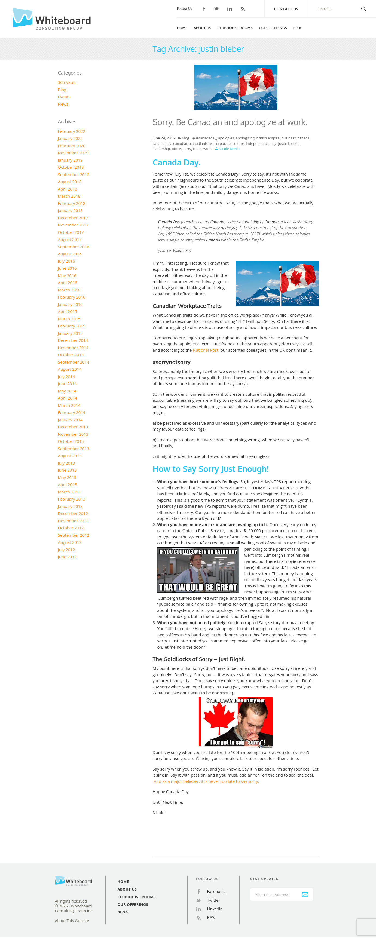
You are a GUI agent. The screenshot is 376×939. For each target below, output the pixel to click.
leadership (161, 148)
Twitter (216, 9)
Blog (298, 28)
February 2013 (71, 499)
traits (197, 148)
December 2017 (73, 217)
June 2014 (67, 383)
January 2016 (70, 304)
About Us (202, 28)
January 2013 (70, 506)
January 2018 (70, 210)
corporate (223, 143)
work (207, 148)
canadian (180, 143)
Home (182, 28)
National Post (205, 350)
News (63, 104)
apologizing (245, 138)
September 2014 (73, 362)
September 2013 (73, 448)
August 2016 (70, 253)
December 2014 (73, 340)
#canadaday (206, 138)
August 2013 (70, 455)
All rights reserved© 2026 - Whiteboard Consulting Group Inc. (74, 906)
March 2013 (69, 492)
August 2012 (70, 542)
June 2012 (67, 556)
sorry (187, 148)
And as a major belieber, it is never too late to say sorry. (207, 781)
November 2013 (73, 434)
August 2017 (70, 239)
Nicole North (229, 148)
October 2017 (71, 232)
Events (64, 96)
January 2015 (70, 333)
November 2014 (73, 347)
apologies (226, 138)
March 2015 (69, 318)
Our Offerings (273, 28)
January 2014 (70, 419)
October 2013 (71, 441)
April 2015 (67, 311)
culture (238, 143)
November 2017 (73, 225)
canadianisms (201, 143)
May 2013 (67, 477)
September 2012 (73, 535)
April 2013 (67, 484)
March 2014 (69, 405)
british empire (267, 138)
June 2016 (67, 268)
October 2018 (71, 167)
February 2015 (71, 326)
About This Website (72, 920)
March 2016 (69, 290)
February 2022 (71, 131)
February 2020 (71, 145)
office (176, 148)
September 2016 (73, 246)
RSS (243, 9)
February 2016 (71, 297)
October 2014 (71, 354)
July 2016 (66, 261)
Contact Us (286, 8)
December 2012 (73, 513)
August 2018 (70, 181)
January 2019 (70, 160)
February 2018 (71, 203)
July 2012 (66, 549)
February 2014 (71, 412)
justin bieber (288, 143)
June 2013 (67, 470)
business (288, 138)
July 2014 (66, 376)
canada (304, 138)
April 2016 (67, 282)
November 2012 (73, 520)
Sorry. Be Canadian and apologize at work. (230, 122)
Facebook (204, 9)
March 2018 (69, 196)
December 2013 (73, 426)
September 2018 (73, 174)
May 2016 (67, 275)
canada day (162, 143)
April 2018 (67, 189)
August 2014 (70, 369)
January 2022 (70, 138)
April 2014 (67, 398)
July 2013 (66, 463)
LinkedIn (229, 9)
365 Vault (67, 82)
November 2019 (73, 152)
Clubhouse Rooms (235, 28)
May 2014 (67, 391)
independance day (261, 143)
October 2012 (71, 527)
